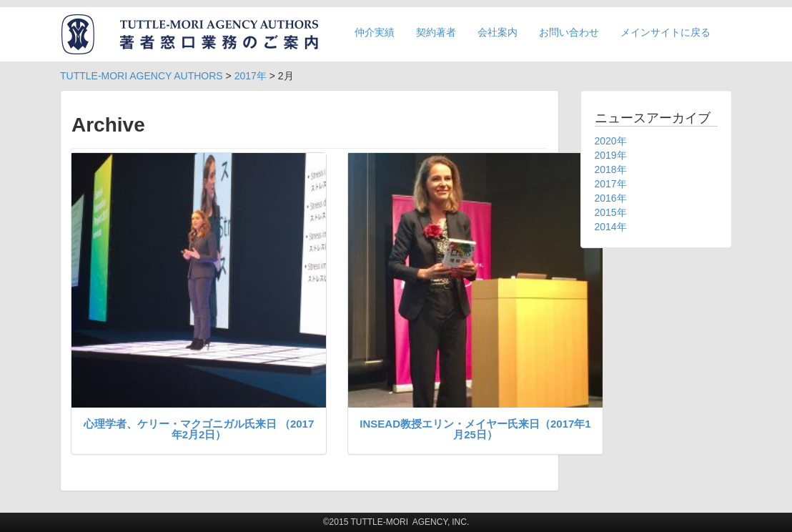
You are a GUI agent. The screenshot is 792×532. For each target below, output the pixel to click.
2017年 (250, 76)
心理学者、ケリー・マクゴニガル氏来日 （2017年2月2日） (199, 429)
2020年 (611, 141)
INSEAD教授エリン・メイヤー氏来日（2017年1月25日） (475, 429)
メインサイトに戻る (665, 32)
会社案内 (497, 32)
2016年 (611, 198)
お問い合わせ (569, 32)
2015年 (611, 212)
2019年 (611, 155)
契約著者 (436, 32)
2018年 (611, 169)
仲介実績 (375, 32)
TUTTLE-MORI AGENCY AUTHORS (141, 76)
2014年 (611, 226)
